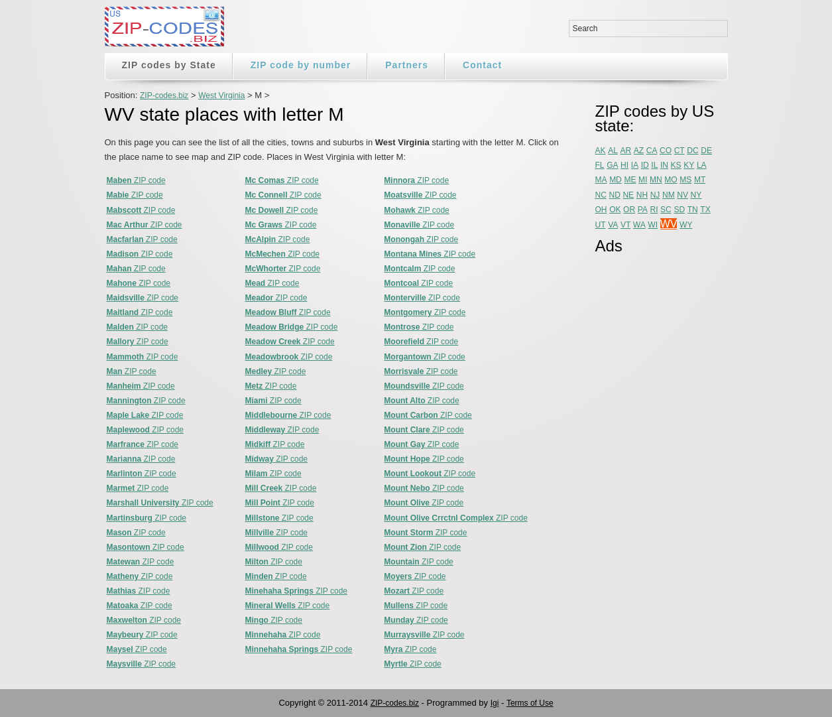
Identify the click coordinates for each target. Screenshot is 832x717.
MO (670, 179)
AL (613, 150)
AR (625, 150)
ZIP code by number (301, 65)
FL (600, 165)
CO (666, 150)
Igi (495, 703)
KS (676, 165)
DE (706, 150)
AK (600, 150)
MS (685, 179)
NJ (655, 195)
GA (612, 165)
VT (625, 224)
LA (702, 165)
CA (652, 150)
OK (615, 209)
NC (601, 195)
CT (679, 150)
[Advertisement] (648, 462)
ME (630, 179)
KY (688, 165)
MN (656, 179)
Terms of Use (530, 703)
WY (686, 224)
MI (642, 179)
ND (614, 195)
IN (664, 165)
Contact (482, 65)
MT (699, 179)
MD (615, 179)
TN (692, 209)
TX (705, 209)
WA (639, 224)
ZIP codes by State (169, 65)
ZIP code (136, 180)
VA (613, 224)
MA (601, 179)
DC (692, 150)
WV (669, 223)
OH (601, 209)
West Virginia (221, 95)
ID (645, 165)
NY (696, 195)
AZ (639, 150)
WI (653, 224)
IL (654, 165)
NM (668, 195)
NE (628, 195)
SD (679, 209)
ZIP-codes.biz (164, 95)
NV (682, 195)
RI (654, 209)
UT (600, 224)
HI (624, 165)
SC (666, 209)
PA (643, 209)
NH (642, 195)
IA (634, 165)
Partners (406, 65)
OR (629, 209)
